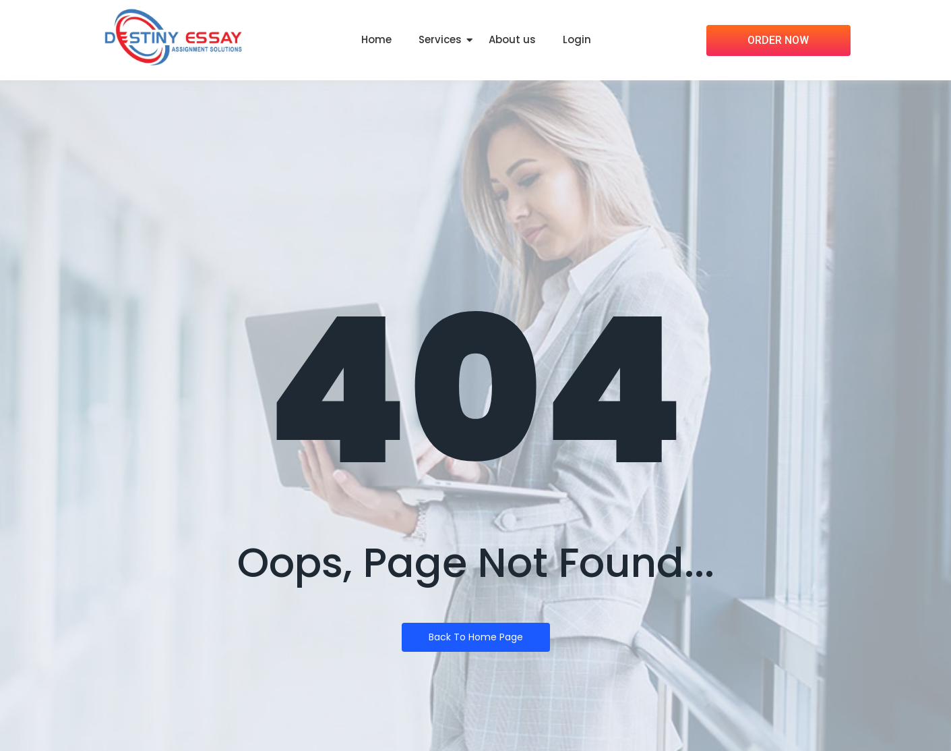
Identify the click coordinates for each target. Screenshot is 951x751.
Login (577, 39)
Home (376, 39)
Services (440, 39)
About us (512, 39)
